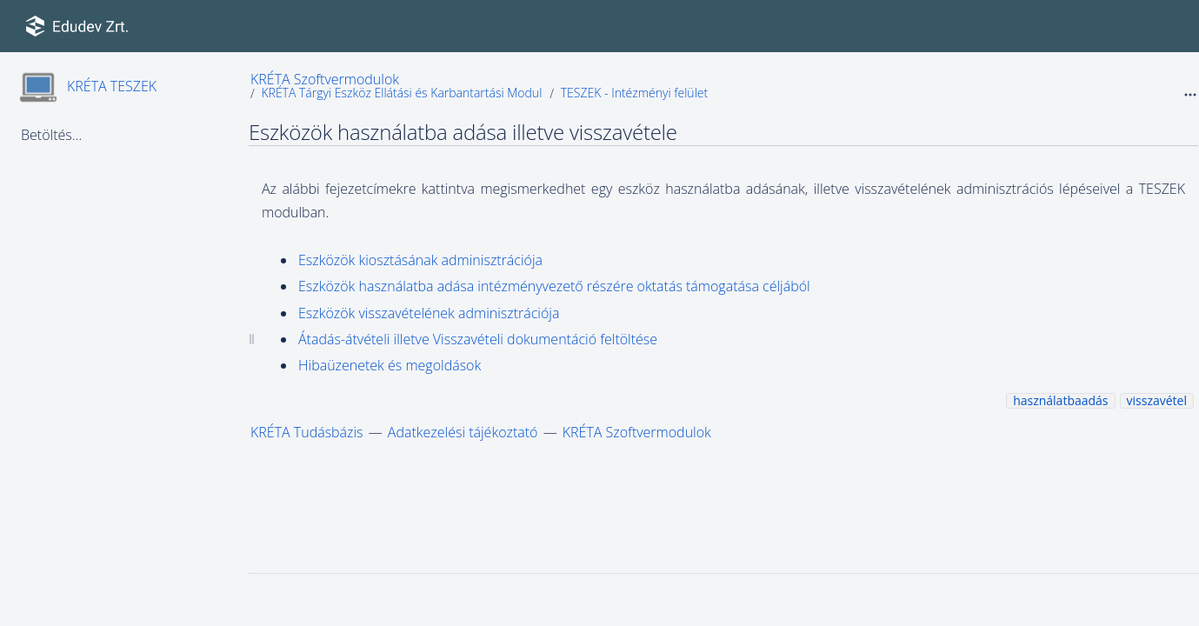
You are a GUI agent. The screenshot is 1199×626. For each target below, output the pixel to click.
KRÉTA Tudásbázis (306, 432)
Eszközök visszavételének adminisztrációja (428, 313)
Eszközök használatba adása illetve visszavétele (463, 131)
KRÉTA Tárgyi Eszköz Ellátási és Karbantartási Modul (401, 92)
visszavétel (1157, 400)
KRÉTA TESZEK (112, 86)
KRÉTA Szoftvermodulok (324, 79)
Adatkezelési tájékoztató (463, 432)
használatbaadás (1060, 400)
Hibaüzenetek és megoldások (389, 365)
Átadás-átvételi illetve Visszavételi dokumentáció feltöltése (477, 339)
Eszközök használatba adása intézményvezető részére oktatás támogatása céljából (554, 286)
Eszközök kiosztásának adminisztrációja (420, 260)
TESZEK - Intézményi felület (634, 92)
